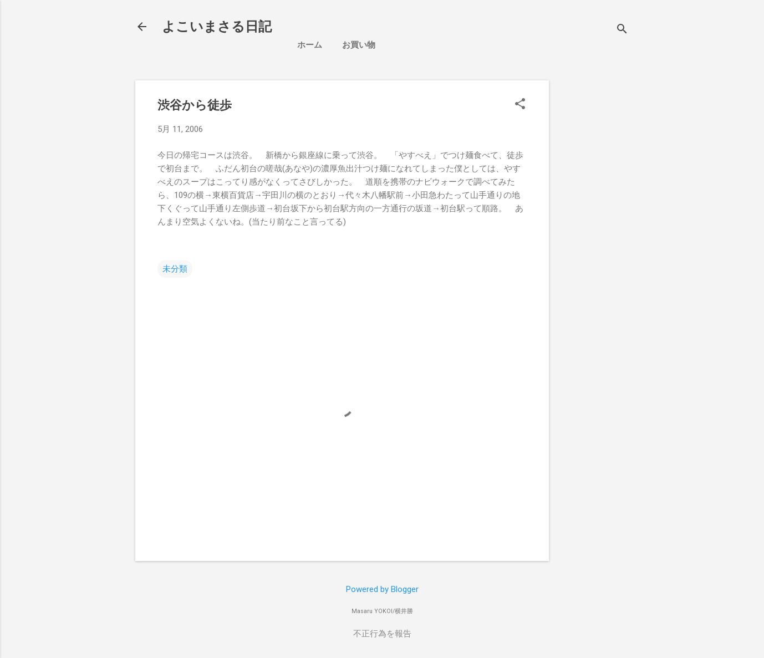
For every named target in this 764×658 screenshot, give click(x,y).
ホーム (309, 45)
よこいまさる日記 (217, 26)
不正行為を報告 (382, 634)
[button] (520, 105)
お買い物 (358, 45)
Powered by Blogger (382, 589)
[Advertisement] (651, 158)
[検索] (622, 30)
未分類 (174, 269)
